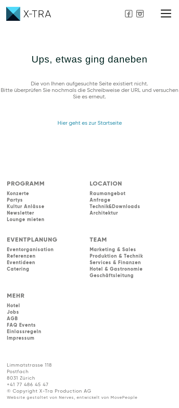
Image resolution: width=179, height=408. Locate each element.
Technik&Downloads (115, 206)
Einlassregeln (24, 331)
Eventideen (21, 262)
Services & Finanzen (115, 262)
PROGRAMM (26, 184)
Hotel (13, 305)
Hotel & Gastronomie (116, 269)
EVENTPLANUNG (32, 240)
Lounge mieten (25, 219)
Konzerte (18, 193)
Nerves (66, 398)
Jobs (13, 312)
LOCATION (106, 184)
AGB (12, 318)
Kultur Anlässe (25, 206)
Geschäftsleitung (112, 275)
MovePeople (124, 398)
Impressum (21, 338)
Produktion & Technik (116, 256)
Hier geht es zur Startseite (89, 123)
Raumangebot (108, 193)
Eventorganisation (30, 249)
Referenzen (21, 256)
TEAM (98, 240)
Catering (18, 269)
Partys (15, 200)
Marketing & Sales (113, 249)
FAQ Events (21, 325)
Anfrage (100, 200)
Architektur (104, 213)
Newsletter (20, 213)
